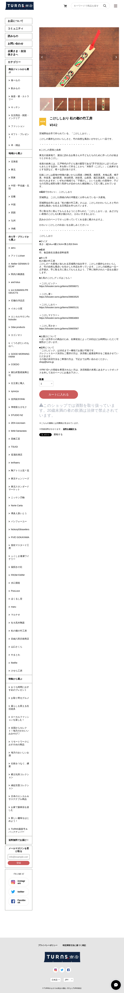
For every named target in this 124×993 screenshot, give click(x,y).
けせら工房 (16, 670)
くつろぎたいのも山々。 (19, 344)
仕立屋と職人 (18, 383)
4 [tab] (89, 104)
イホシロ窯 (16, 308)
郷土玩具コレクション (19, 776)
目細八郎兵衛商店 (20, 638)
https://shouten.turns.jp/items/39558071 (59, 286)
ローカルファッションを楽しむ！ (19, 718)
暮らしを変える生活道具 (19, 707)
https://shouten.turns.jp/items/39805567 (59, 328)
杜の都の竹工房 (19, 630)
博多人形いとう (19, 513)
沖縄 (13, 228)
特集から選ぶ (15, 679)
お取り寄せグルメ (20, 698)
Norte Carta (17, 505)
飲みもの (15, 88)
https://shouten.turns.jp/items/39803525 (59, 297)
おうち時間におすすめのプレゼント (19, 688)
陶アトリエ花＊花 (20, 470)
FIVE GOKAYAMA (20, 537)
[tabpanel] (79, 57)
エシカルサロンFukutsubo (19, 318)
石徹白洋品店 (18, 300)
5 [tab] (103, 104)
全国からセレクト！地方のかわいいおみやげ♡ (19, 731)
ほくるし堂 (16, 598)
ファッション (18, 126)
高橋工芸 (15, 438)
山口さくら (16, 646)
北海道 (14, 161)
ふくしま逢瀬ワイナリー (19, 557)
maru (13, 606)
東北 (13, 169)
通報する (58, 434)
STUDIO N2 (17, 415)
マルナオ (15, 614)
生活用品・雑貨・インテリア (19, 116)
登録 (18, 863)
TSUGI (14, 446)
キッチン (15, 107)
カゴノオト (16, 335)
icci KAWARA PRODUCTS (18, 291)
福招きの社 (16, 567)
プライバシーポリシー (47, 945)
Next (116, 57)
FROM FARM (18, 575)
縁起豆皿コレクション (19, 786)
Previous (42, 57)
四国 (13, 212)
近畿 (13, 196)
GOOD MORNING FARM (19, 355)
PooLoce (15, 591)
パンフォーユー (19, 521)
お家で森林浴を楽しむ (19, 808)
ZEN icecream (18, 423)
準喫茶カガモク (19, 407)
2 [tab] (60, 104)
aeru (13, 248)
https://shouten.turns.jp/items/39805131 (59, 307)
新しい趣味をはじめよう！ (19, 819)
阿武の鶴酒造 (18, 274)
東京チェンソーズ (20, 478)
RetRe (14, 663)
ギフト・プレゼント (19, 135)
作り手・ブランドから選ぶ (19, 238)
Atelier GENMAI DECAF (19, 265)
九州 (13, 220)
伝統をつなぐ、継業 (19, 765)
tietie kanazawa (19, 431)
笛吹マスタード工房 (19, 546)
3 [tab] (74, 104)
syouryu (15, 391)
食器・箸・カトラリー (19, 97)
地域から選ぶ (15, 153)
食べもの (15, 80)
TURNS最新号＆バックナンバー (18, 830)
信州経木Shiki (18, 399)
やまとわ (15, 654)
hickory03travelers (20, 529)
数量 (41, 379)
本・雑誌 (15, 145)
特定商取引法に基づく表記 (74, 945)
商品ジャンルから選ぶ (19, 70)
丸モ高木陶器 (18, 622)
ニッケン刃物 (18, 497)
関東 (13, 177)
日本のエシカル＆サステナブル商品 (19, 797)
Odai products (18, 327)
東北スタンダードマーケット (19, 488)
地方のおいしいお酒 (19, 754)
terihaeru (15, 462)
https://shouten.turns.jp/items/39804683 (59, 318)
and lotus (15, 282)
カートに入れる (58, 394)
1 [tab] (46, 104)
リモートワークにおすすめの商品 (19, 743)
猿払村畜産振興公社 (19, 373)
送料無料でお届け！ (19, 840)
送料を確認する (70, 429)
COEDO (15, 364)
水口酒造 (15, 583)
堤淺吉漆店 (16, 454)
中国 (13, 204)
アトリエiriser (18, 255)
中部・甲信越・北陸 (19, 187)
